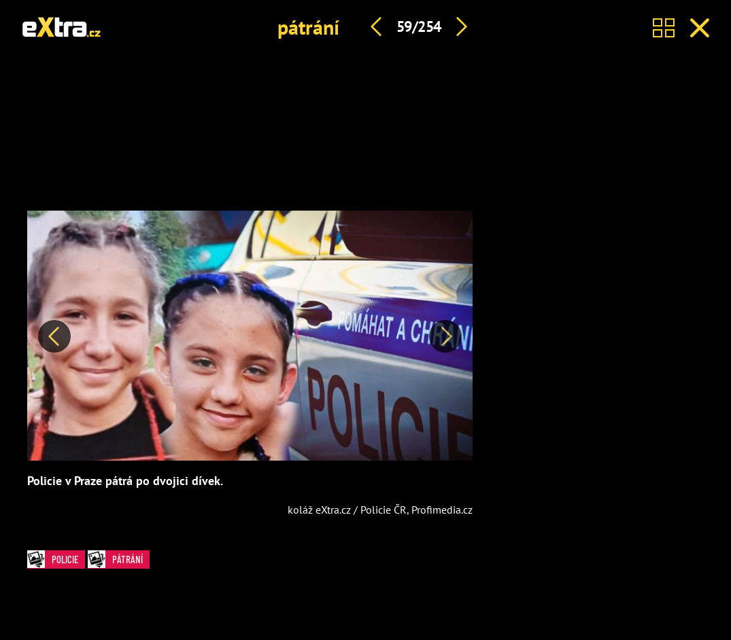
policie (52, 559)
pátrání (308, 27)
